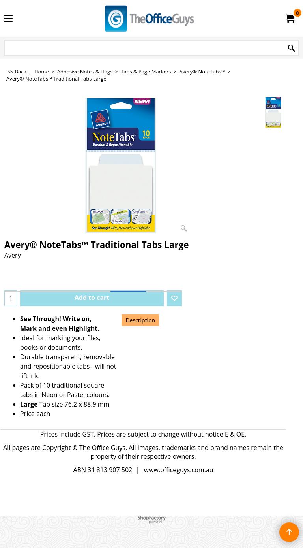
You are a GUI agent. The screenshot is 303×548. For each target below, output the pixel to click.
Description (140, 320)
